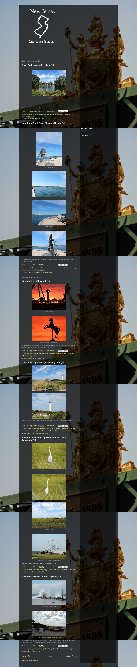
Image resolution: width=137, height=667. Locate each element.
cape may (39, 428)
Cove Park (30, 114)
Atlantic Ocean (31, 268)
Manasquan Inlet (50, 268)
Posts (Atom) (35, 660)
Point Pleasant (26, 270)
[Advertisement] (60, 51)
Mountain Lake (48, 114)
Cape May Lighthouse (61, 428)
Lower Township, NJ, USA (36, 572)
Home (49, 656)
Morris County (38, 114)
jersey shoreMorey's (51, 353)
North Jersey (26, 116)
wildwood (35, 356)
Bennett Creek (31, 570)
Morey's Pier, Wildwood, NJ (36, 281)
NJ (73, 114)
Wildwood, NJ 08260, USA (36, 358)
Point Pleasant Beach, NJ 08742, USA (40, 272)
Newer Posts (27, 656)
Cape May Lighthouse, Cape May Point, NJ (43, 362)
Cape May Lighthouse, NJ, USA (38, 433)
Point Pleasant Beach (38, 270)
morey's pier (62, 353)
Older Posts (71, 656)
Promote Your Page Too (87, 134)
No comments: (50, 111)
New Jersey (67, 114)
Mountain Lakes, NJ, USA (36, 118)
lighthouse (38, 431)
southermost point (68, 649)
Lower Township (53, 570)
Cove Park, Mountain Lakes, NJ (38, 65)
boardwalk (30, 353)
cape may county (39, 353)
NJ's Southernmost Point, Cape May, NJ (42, 576)
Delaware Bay (30, 431)
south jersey (28, 356)
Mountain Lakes (58, 114)
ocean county (72, 268)
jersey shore (40, 268)
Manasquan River (61, 268)
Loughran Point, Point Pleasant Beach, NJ (43, 123)
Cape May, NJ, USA (34, 651)
